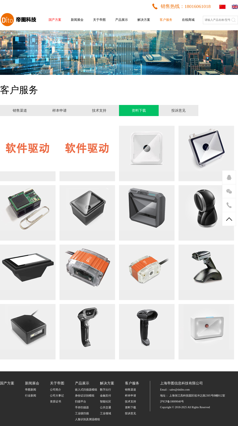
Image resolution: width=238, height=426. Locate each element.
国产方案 (55, 19)
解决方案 (143, 19)
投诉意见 (130, 413)
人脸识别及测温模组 (87, 419)
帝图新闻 (30, 389)
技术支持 (130, 401)
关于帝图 (99, 19)
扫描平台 (80, 401)
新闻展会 (77, 19)
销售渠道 (130, 389)
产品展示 (121, 19)
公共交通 (105, 407)
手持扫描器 (82, 407)
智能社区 (105, 401)
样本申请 (130, 395)
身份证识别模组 (84, 395)
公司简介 (55, 389)
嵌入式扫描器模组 (86, 389)
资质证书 (55, 401)
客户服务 (166, 19)
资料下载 (130, 407)
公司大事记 (57, 395)
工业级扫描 (82, 413)
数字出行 (105, 389)
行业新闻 (30, 395)
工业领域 (105, 413)
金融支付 (105, 395)
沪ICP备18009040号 (172, 401)
